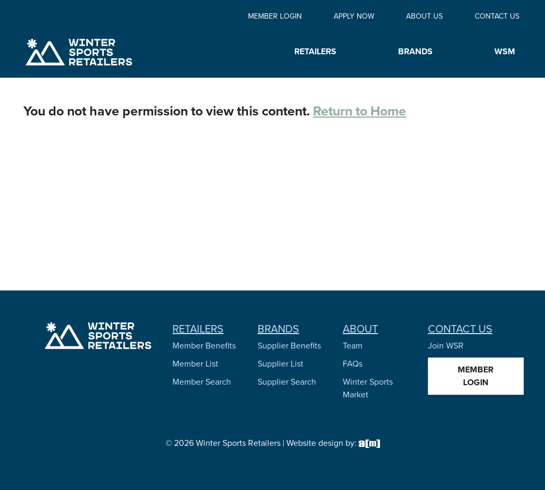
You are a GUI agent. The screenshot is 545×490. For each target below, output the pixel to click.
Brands (278, 329)
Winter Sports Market (368, 388)
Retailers (198, 329)
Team (352, 345)
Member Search (201, 382)
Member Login (275, 16)
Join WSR (446, 345)
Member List (195, 364)
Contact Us (497, 16)
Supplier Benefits (289, 345)
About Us (424, 16)
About (360, 329)
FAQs (352, 364)
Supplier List (280, 364)
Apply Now (354, 16)
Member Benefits (204, 345)
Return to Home (359, 111)
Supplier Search (287, 382)
